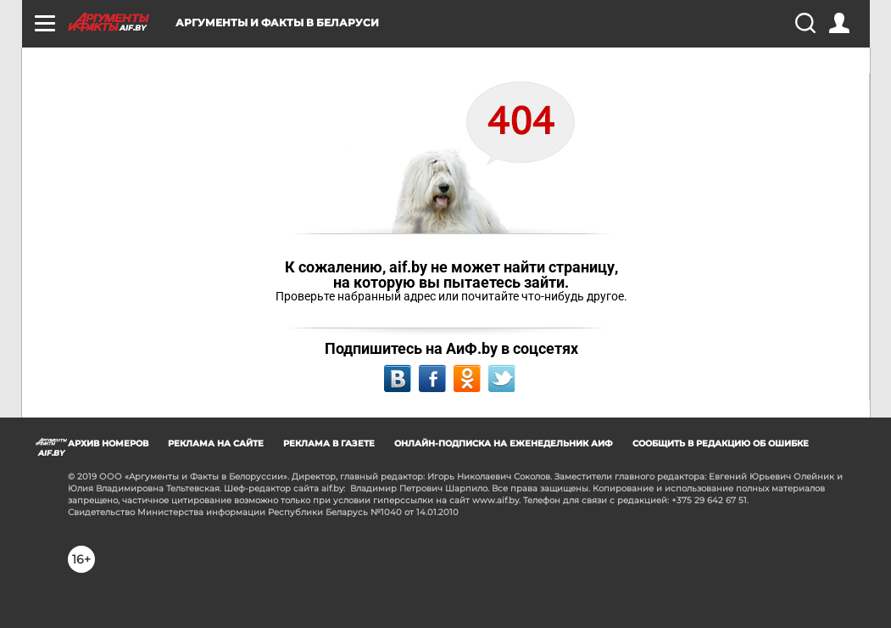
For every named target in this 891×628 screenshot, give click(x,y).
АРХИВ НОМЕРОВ (108, 443)
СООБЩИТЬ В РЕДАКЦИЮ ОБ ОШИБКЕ (720, 443)
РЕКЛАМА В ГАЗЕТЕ (329, 443)
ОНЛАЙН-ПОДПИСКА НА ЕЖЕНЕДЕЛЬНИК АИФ (503, 443)
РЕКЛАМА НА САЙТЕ (216, 443)
